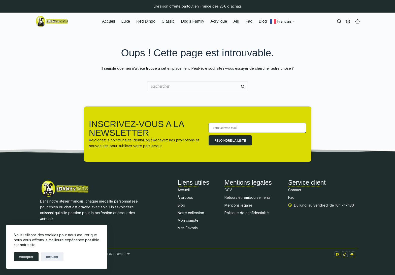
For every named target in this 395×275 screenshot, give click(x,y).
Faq (249, 21)
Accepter (26, 257)
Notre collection (191, 213)
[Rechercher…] (192, 86)
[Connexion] (348, 21)
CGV (228, 190)
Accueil (108, 21)
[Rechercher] (339, 21)
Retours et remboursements (247, 197)
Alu (236, 21)
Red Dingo (145, 21)
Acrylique (219, 21)
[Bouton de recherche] (243, 86)
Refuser (52, 257)
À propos (185, 197)
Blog (263, 21)
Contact (294, 190)
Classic (168, 21)
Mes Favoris (188, 228)
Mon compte (188, 220)
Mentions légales (238, 205)
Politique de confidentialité (246, 213)
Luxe (125, 21)
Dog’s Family (192, 21)
